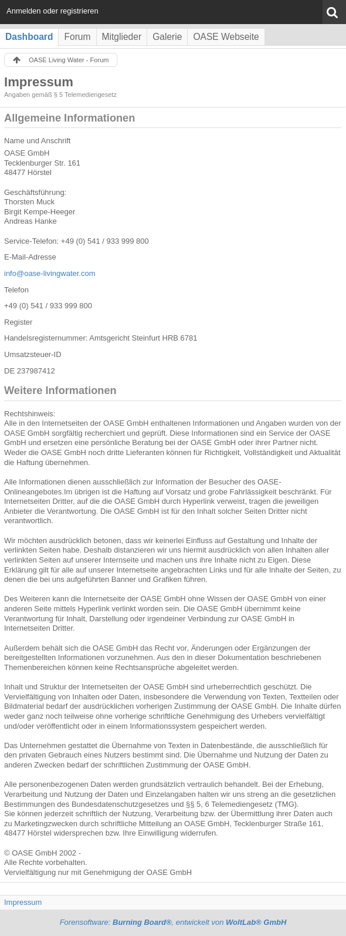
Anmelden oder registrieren (52, 10)
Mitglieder (122, 37)
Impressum (23, 902)
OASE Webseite (226, 37)
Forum (77, 37)
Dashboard (29, 37)
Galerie (167, 37)
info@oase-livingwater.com (50, 273)
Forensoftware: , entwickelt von (173, 922)
